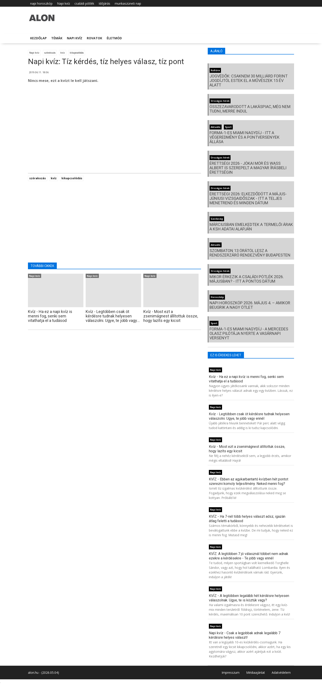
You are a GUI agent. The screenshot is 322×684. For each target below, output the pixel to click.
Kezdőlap (38, 38)
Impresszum (230, 672)
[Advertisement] (114, 122)
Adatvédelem (281, 672)
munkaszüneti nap (128, 3)
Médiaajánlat (255, 672)
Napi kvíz (63, 3)
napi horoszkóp (41, 3)
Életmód (114, 38)
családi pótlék (84, 3)
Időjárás (104, 3)
